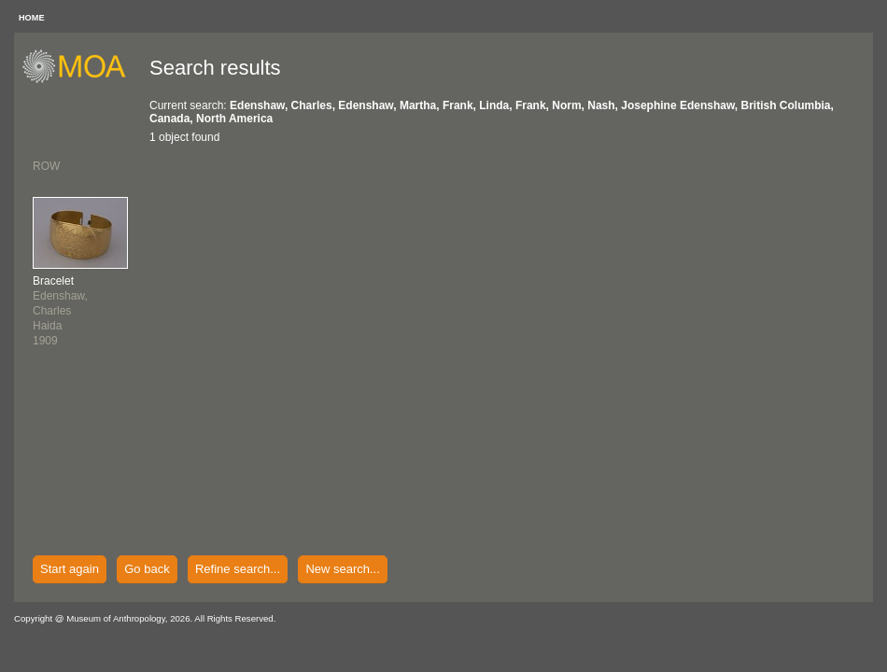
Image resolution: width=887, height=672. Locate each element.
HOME (32, 17)
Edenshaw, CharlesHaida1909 (60, 310)
